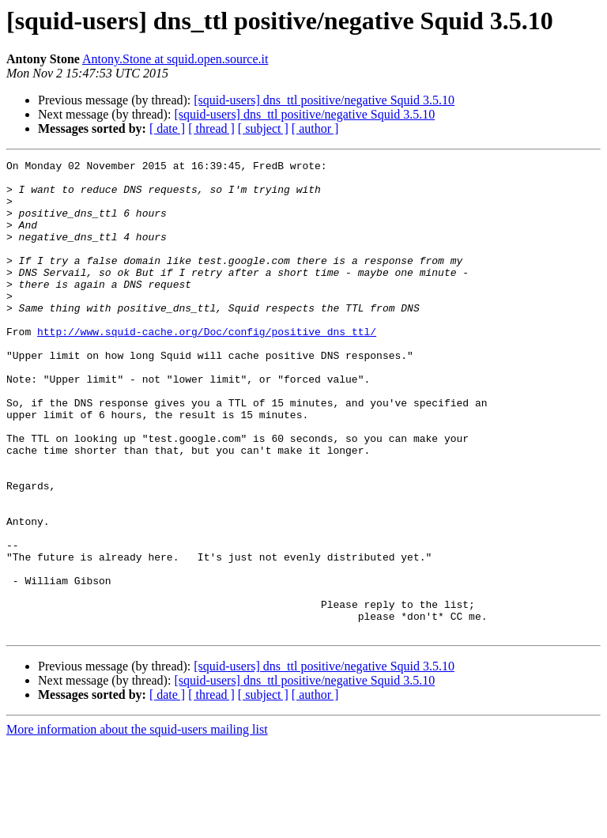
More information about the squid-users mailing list (137, 824)
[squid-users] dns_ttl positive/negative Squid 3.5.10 (324, 100)
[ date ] (167, 128)
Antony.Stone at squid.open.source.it (175, 59)
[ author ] (315, 128)
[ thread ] (211, 128)
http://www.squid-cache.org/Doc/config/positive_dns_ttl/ (206, 367)
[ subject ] (263, 128)
